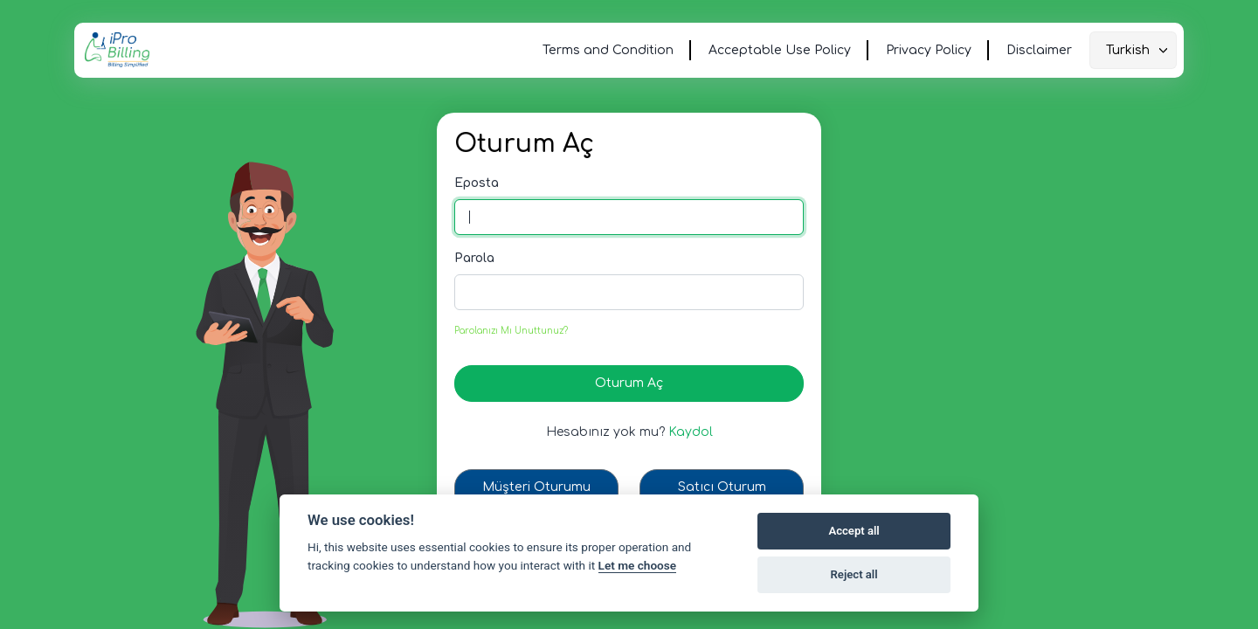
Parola (474, 258)
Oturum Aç (629, 383)
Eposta (476, 183)
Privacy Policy (928, 50)
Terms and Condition (608, 50)
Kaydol (690, 432)
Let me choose (637, 565)
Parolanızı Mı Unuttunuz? (511, 330)
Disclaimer (1039, 50)
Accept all (853, 530)
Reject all (854, 574)
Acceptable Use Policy (779, 50)
